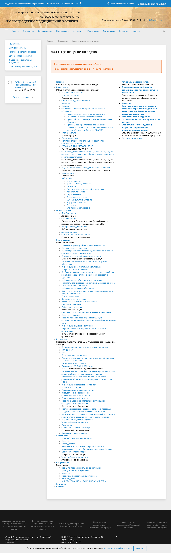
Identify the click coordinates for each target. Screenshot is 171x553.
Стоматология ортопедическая (75, 234)
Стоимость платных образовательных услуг (81, 256)
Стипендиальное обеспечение (75, 398)
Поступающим (62, 31)
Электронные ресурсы (77, 197)
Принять (140, 548)
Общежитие (67, 111)
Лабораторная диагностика (74, 226)
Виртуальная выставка (77, 202)
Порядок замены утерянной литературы (85, 189)
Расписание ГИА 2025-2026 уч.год (77, 366)
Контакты (123, 31)
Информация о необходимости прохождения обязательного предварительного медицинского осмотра (88, 281)
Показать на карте (23, 97)
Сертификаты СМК (17, 47)
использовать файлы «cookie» (118, 548)
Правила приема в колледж (74, 248)
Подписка (71, 186)
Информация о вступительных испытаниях (80, 266)
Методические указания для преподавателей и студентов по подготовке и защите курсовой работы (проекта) (88, 415)
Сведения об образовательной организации (24, 3)
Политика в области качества (22, 51)
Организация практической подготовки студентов (84, 347)
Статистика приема (70, 296)
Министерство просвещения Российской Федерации (128, 525)
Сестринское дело (69, 218)
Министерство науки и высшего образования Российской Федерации (157, 525)
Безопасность (67, 173)
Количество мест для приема (74, 285)
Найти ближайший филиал (120, 3)
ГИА (63, 352)
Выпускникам (109, 31)
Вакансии (65, 103)
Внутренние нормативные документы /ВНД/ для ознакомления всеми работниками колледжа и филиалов (87, 447)
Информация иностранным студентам (78, 384)
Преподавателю (69, 443)
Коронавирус (53, 3)
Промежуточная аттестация (74, 355)
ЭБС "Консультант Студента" (80, 199)
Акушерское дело (69, 232)
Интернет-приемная (132, 138)
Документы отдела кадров (74, 451)
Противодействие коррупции (136, 116)
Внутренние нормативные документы (20, 61)
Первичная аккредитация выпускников (79, 475)
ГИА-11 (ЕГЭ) (67, 349)
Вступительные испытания (73, 299)
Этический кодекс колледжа (74, 422)
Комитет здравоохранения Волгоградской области (71, 525)
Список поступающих (71, 304)
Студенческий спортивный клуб (75, 427)
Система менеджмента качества (76, 100)
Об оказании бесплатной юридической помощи (83, 108)
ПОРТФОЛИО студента (72, 387)
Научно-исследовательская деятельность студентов (85, 167)
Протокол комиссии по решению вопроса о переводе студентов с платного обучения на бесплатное (86, 410)
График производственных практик (77, 390)
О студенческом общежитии (74, 403)
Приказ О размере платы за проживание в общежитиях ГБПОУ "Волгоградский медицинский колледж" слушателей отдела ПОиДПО (90, 127)
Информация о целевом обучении (77, 325)
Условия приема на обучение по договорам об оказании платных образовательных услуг (87, 252)
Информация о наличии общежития (77, 288)
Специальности (45, 31)
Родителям (66, 425)
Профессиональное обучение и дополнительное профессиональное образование (140, 90)
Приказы (65, 441)
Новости (136, 31)
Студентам (78, 31)
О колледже (28, 31)
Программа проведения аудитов (24, 66)
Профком (65, 106)
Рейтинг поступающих (71, 307)
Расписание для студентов (73, 363)
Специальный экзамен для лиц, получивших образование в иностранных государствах (137, 127)
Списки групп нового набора (74, 433)
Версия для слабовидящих (152, 3)
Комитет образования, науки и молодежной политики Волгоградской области (42, 524)
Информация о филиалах (72, 92)
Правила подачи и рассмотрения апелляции (81, 317)
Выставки (71, 205)
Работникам (93, 31)
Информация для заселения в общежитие (86, 114)
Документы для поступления (74, 269)
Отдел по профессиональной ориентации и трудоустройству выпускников (81, 469)
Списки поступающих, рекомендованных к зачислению (86, 312)
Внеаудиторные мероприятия (75, 392)
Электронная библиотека (78, 207)
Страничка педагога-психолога (75, 395)
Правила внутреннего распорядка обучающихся (83, 400)
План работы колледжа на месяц (76, 438)
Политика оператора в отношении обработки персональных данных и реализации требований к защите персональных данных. (139, 110)
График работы (74, 181)
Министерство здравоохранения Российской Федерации (100, 525)
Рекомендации (68, 478)
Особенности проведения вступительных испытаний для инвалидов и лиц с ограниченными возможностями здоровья (87, 275)
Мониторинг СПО (70, 3)
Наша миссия (14, 43)
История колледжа (70, 95)
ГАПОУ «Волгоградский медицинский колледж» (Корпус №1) (25, 85)
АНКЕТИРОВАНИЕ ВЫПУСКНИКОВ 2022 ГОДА (83, 481)
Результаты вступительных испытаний (79, 301)
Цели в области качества (20, 55)
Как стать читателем (76, 191)
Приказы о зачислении (71, 315)
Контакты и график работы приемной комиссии (83, 245)
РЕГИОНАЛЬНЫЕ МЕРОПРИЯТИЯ (77, 146)
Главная (15, 31)
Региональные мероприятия (135, 81)
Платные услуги (68, 132)
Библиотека (66, 178)
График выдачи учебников (79, 183)
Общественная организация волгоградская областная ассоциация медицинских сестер (14, 524)
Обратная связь (74, 194)
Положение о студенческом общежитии (85, 116)
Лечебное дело (68, 213)
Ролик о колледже (69, 138)
